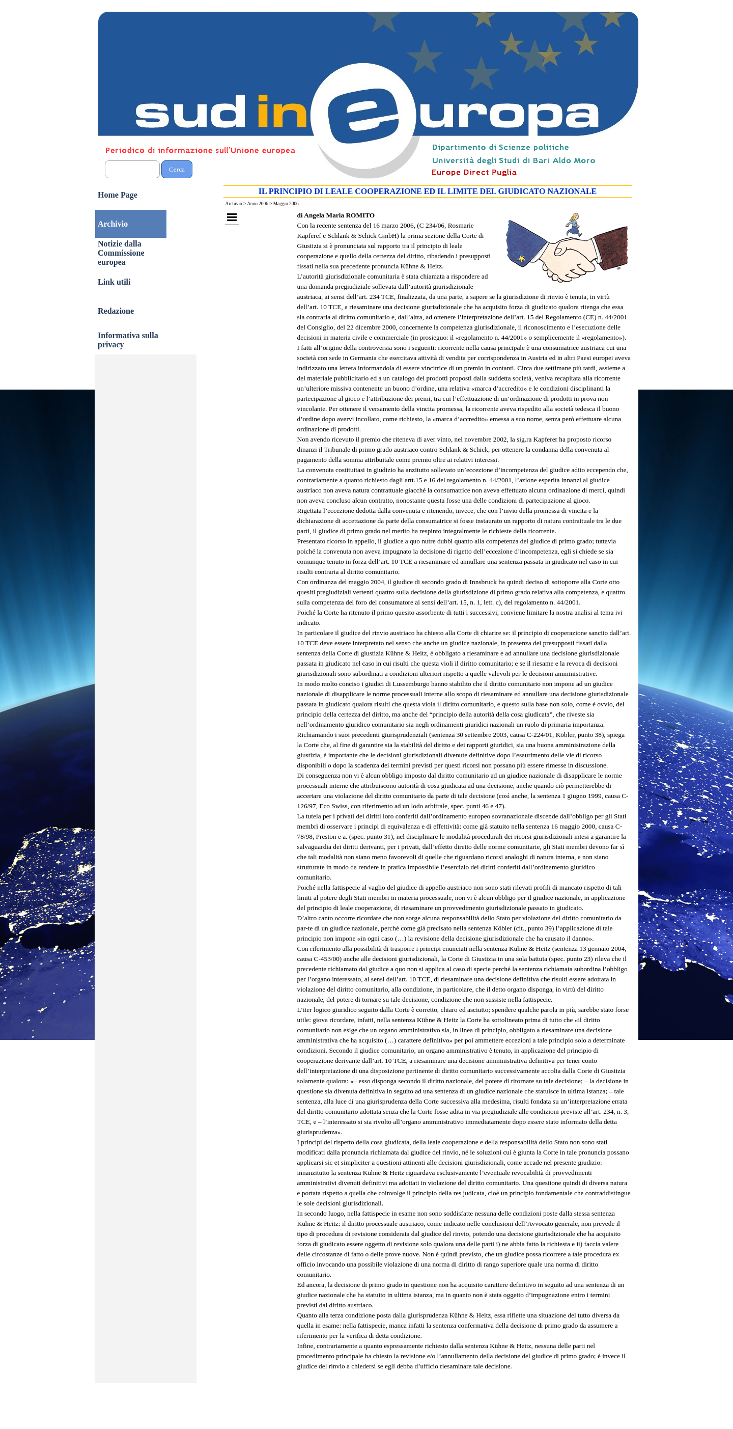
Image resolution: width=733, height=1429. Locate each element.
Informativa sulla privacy (128, 340)
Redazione (116, 311)
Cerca (177, 169)
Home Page (117, 194)
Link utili (114, 282)
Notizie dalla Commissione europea (121, 252)
